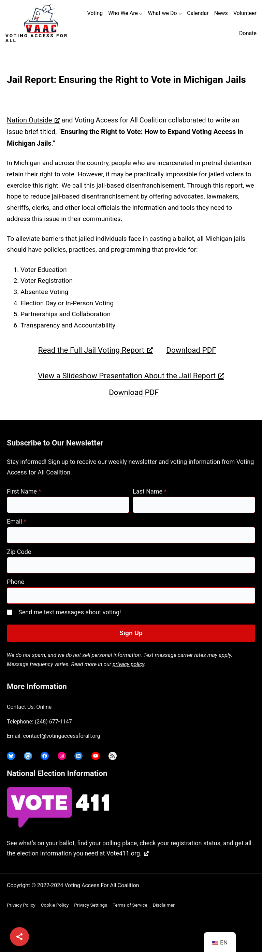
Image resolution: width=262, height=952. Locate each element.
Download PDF (191, 350)
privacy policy (128, 664)
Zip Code (19, 551)
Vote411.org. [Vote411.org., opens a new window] (127, 853)
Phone (15, 581)
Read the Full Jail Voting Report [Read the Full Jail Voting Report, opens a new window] (95, 350)
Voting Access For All (36, 38)
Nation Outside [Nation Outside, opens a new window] (33, 120)
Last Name (149, 491)
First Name (24, 491)
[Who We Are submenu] (141, 13)
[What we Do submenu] (180, 13)
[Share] (19, 936)
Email (16, 521)
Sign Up (131, 633)
